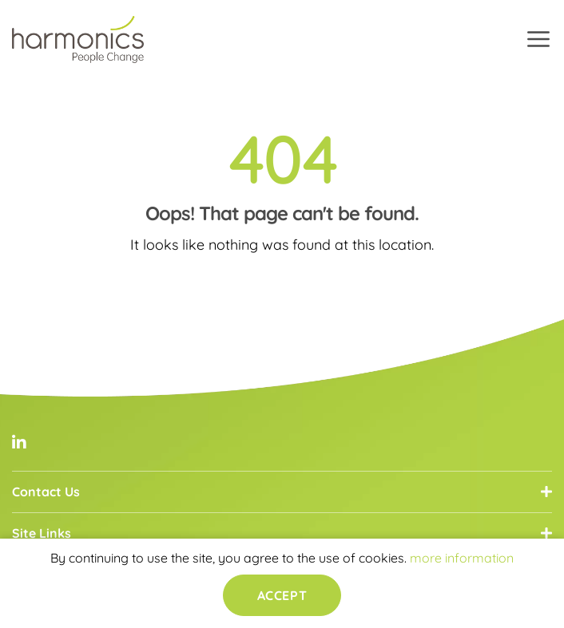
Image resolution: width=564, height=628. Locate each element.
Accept (282, 595)
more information (462, 558)
